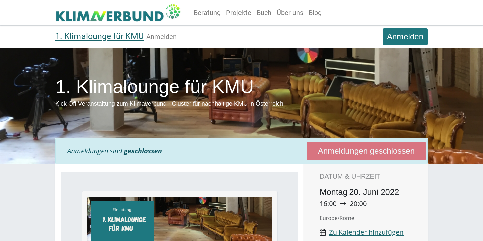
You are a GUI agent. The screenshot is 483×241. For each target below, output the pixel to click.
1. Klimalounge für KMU (99, 36)
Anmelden (405, 36)
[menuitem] (208, 12)
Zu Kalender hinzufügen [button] (366, 232)
